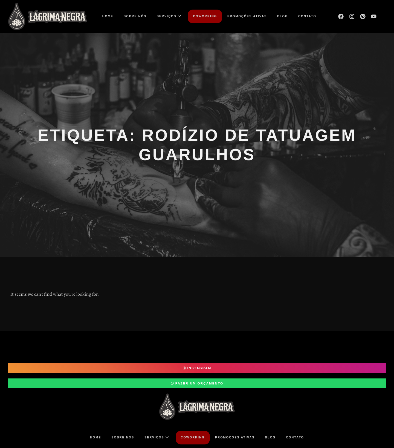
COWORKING (205, 16)
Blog (285, 16)
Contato (311, 16)
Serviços (167, 16)
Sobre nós (132, 16)
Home (104, 16)
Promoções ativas (248, 16)
